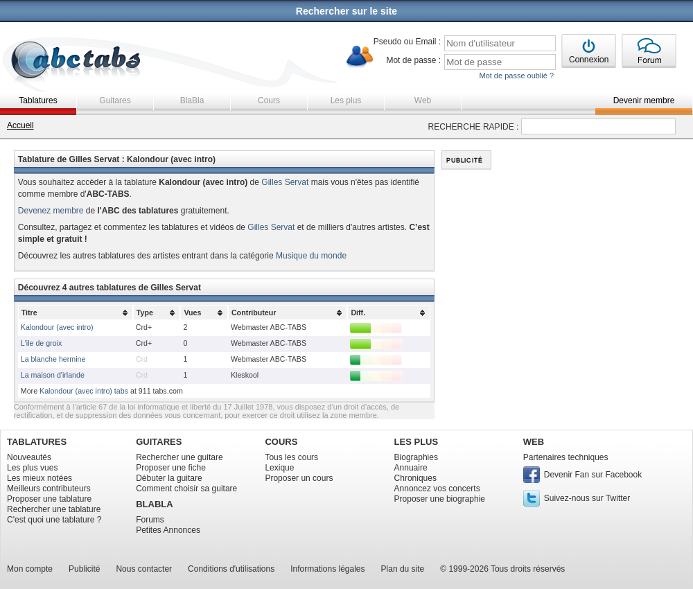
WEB (533, 442)
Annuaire (411, 468)
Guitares (114, 100)
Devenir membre (644, 100)
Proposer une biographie (439, 499)
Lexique (279, 468)
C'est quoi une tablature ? (54, 520)
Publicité (84, 569)
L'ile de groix (41, 343)
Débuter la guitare (169, 478)
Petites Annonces (168, 530)
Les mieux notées (39, 478)
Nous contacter (144, 569)
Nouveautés (29, 457)
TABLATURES (37, 442)
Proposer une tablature (49, 499)
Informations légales (327, 569)
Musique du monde (311, 256)
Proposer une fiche (171, 468)
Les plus (346, 100)
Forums (150, 520)
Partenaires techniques (565, 457)
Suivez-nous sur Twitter (587, 498)
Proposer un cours (299, 478)
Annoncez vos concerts (437, 488)
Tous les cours (291, 457)
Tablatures (38, 100)
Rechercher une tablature (53, 509)
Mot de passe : (413, 60)
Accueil (20, 125)
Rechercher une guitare (179, 457)
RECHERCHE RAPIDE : (473, 127)
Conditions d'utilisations (231, 569)
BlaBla (192, 100)
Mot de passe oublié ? (516, 75)
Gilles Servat (284, 182)
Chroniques (415, 478)
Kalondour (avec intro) (57, 327)
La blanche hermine (53, 359)
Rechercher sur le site (346, 11)
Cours (269, 100)
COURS (281, 442)
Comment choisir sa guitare (186, 488)
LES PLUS (416, 442)
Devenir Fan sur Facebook (593, 475)
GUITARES (159, 442)
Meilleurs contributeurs (49, 488)
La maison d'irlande (53, 375)
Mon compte (30, 569)
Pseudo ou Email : (407, 41)
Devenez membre (51, 211)
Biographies (416, 457)
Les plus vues (32, 468)
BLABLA (154, 504)
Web (422, 100)
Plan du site (403, 569)
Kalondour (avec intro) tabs (84, 391)
